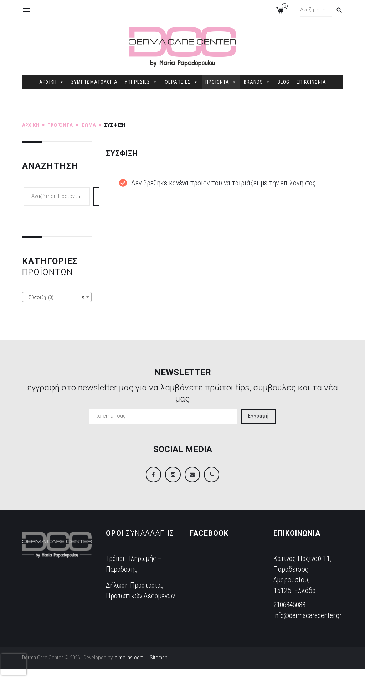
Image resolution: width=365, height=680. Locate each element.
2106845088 (291, 605)
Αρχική (30, 125)
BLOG (283, 82)
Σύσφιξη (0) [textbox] (54, 297)
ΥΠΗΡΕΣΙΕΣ (141, 82)
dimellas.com (129, 669)
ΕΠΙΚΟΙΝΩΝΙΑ (311, 82)
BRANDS (257, 82)
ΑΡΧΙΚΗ (51, 82)
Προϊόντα (60, 125)
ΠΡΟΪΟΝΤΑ (221, 82)
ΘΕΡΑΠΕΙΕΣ (181, 82)
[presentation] (13, 664)
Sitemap (159, 669)
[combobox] (57, 297)
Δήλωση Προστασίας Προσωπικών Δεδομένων (136, 597)
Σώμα (88, 125)
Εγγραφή (258, 416)
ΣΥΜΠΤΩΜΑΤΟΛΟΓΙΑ (94, 82)
